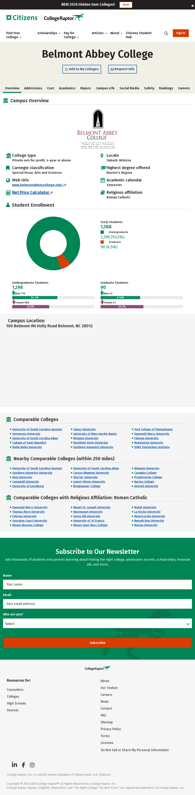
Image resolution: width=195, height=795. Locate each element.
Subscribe (97, 643)
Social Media (129, 88)
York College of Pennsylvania (153, 429)
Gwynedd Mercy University (151, 434)
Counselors (15, 690)
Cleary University (84, 429)
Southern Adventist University (93, 447)
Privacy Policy (111, 729)
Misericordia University (149, 516)
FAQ (103, 715)
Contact (106, 708)
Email (7, 595)
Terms (105, 736)
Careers (184, 88)
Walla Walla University (27, 447)
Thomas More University (28, 512)
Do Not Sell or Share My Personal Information (135, 750)
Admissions (33, 88)
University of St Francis (88, 520)
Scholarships (47, 33)
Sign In (180, 33)
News (105, 701)
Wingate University (85, 438)
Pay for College (71, 35)
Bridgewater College (86, 486)
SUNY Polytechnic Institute (152, 447)
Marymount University (88, 512)
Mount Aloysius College (27, 525)
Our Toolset (109, 688)
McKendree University (148, 442)
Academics (67, 88)
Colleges (13, 696)
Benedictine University (149, 520)
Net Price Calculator (32, 192)
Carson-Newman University (91, 473)
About (114, 33)
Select (9, 623)
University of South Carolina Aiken (35, 438)
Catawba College (145, 473)
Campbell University (25, 481)
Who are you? (13, 614)
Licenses (107, 743)
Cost (50, 88)
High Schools (16, 703)
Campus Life (105, 88)
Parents (13, 710)
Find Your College (13, 35)
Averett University (146, 486)
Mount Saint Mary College (90, 525)
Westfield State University (90, 442)
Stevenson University (26, 434)
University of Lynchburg (28, 486)
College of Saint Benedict (29, 442)
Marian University (145, 525)
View (126, 4)
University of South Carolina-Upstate (37, 429)
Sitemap (107, 722)
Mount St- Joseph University (91, 507)
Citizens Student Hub (139, 35)
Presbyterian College (148, 477)
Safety (149, 88)
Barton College (144, 481)
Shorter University (85, 477)
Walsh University (145, 507)
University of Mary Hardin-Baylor (95, 434)
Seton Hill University (86, 516)
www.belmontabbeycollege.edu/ (39, 185)
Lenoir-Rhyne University (89, 481)
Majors (85, 88)
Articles (98, 33)
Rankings (166, 88)
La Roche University (147, 512)
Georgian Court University (29, 520)
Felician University (146, 438)
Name (7, 575)
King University (22, 477)
